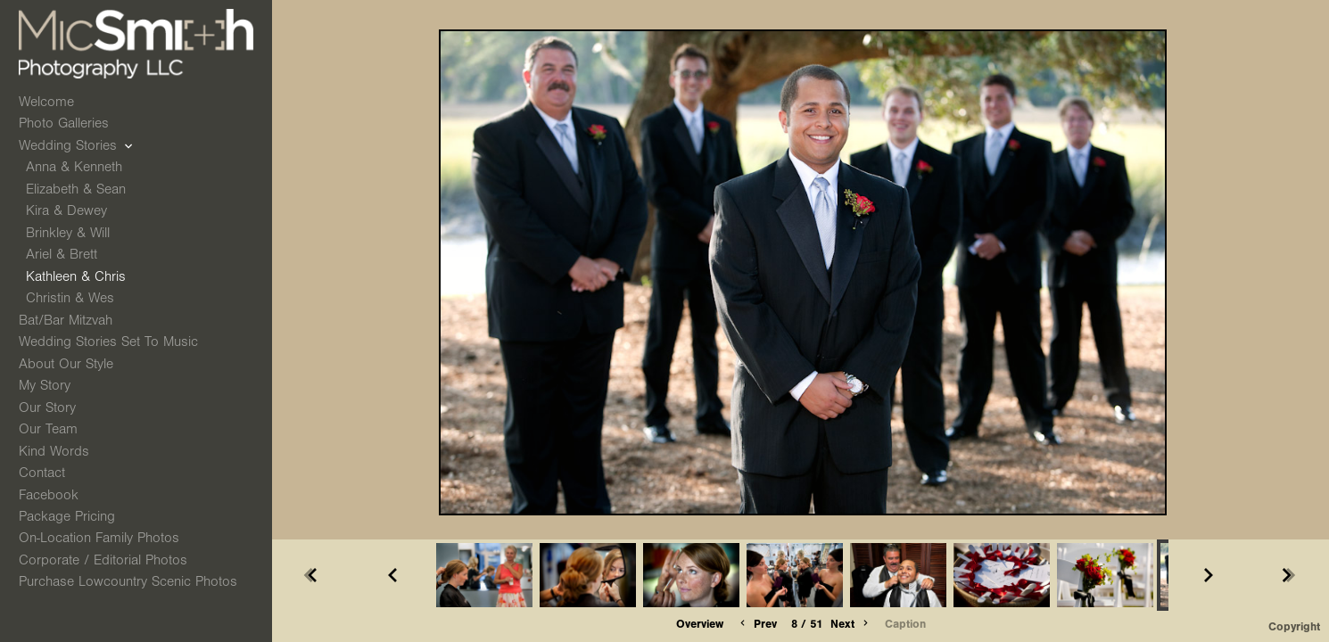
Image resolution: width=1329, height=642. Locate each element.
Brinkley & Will (68, 233)
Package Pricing (67, 516)
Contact (42, 473)
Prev (757, 623)
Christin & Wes (70, 298)
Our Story (47, 407)
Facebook (48, 495)
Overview (699, 623)
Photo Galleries (73, 123)
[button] (699, 624)
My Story (44, 385)
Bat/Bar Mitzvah (75, 320)
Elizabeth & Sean (76, 189)
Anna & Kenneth (74, 167)
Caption (905, 623)
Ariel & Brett (61, 254)
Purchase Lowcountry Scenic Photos (128, 581)
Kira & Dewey (66, 210)
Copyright (1294, 626)
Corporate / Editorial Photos (103, 560)
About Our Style (66, 364)
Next (850, 623)
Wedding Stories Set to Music (108, 341)
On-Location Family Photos (99, 538)
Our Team (48, 429)
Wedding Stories (77, 145)
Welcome (46, 102)
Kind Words (54, 451)
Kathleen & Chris (76, 276)
